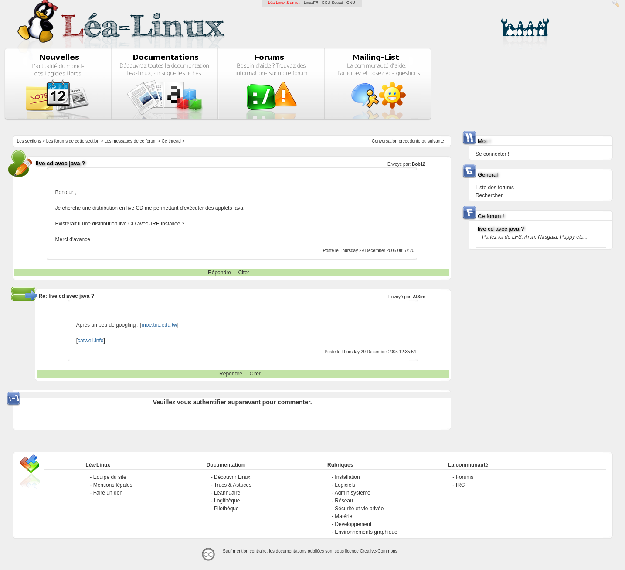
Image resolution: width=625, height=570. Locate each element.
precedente (410, 141)
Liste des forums (495, 187)
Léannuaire (227, 493)
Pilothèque (226, 508)
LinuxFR (311, 2)
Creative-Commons (378, 551)
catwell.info (90, 341)
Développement (353, 524)
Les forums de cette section (72, 141)
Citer (243, 273)
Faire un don (107, 493)
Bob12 (418, 164)
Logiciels (345, 485)
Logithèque (227, 501)
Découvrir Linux (232, 477)
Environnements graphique (366, 532)
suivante (436, 141)
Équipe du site (109, 477)
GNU (350, 2)
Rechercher (489, 195)
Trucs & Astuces (232, 485)
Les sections (29, 141)
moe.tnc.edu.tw (159, 325)
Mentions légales (112, 485)
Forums (465, 477)
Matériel (344, 516)
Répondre (219, 273)
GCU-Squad (332, 2)
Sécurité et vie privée (359, 508)
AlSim (419, 296)
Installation (347, 477)
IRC (460, 485)
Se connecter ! (492, 154)
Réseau (344, 501)
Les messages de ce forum (130, 141)
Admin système (352, 493)
